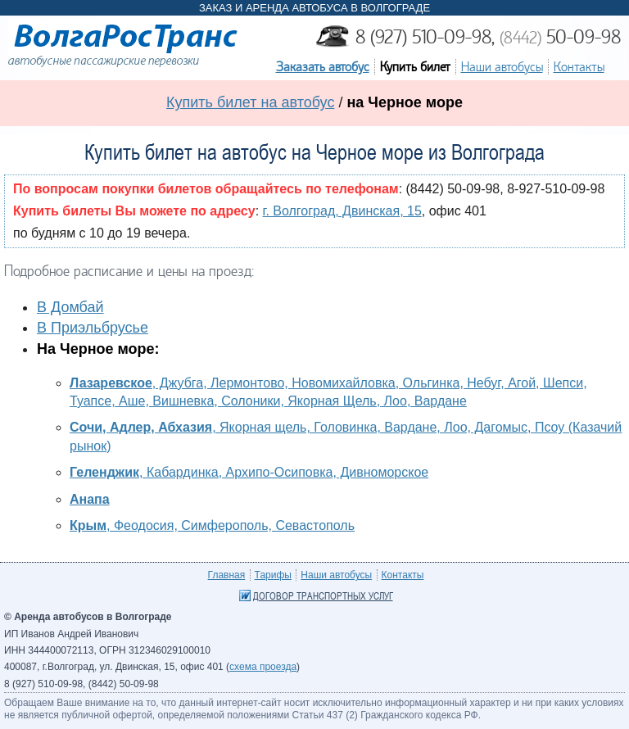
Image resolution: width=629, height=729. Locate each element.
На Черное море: (98, 349)
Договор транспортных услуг (323, 596)
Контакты (579, 67)
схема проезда (262, 666)
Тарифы (273, 575)
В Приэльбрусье (92, 327)
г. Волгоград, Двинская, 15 (342, 211)
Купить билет (415, 67)
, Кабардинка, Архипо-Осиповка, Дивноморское (249, 472)
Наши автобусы (502, 67)
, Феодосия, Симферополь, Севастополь (212, 525)
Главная (227, 575)
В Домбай (70, 307)
